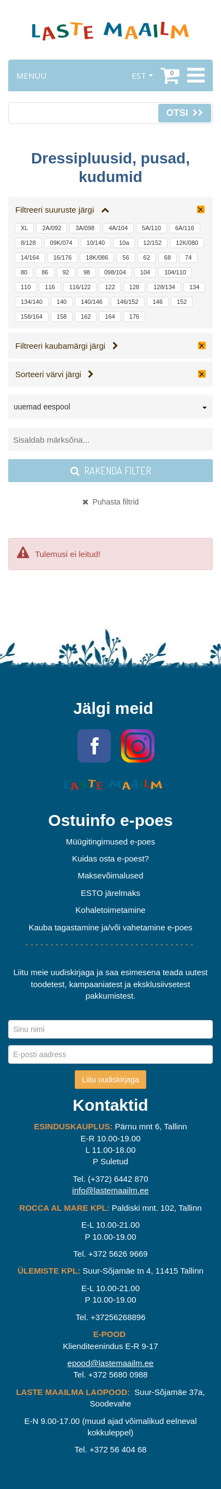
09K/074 (61, 242)
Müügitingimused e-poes (110, 841)
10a (124, 242)
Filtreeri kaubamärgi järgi (66, 345)
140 (62, 301)
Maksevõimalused (110, 875)
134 (194, 287)
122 (110, 287)
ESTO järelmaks (110, 893)
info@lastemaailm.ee (110, 1190)
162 (86, 316)
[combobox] (110, 409)
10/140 (96, 242)
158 (62, 316)
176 (134, 316)
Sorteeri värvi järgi (54, 374)
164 (110, 316)
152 (182, 301)
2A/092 (51, 228)
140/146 (92, 301)
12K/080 (187, 242)
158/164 (32, 316)
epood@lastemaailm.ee (111, 1363)
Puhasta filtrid (110, 501)
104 (145, 272)
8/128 (28, 242)
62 (147, 257)
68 (167, 257)
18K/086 (97, 257)
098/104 (115, 272)
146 (158, 301)
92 (66, 272)
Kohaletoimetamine (110, 909)
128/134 (164, 287)
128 (134, 287)
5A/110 (151, 228)
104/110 (175, 272)
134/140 (32, 301)
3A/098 (84, 228)
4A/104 (118, 228)
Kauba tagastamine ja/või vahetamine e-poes (110, 927)
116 (50, 287)
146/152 (128, 301)
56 (125, 257)
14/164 (30, 257)
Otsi (184, 113)
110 (26, 287)
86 (44, 272)
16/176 (62, 257)
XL (24, 228)
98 (86, 272)
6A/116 (184, 228)
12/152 (153, 242)
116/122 (80, 287)
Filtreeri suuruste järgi (62, 209)
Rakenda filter (110, 471)
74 (188, 257)
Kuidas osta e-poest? (110, 858)
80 (24, 272)
